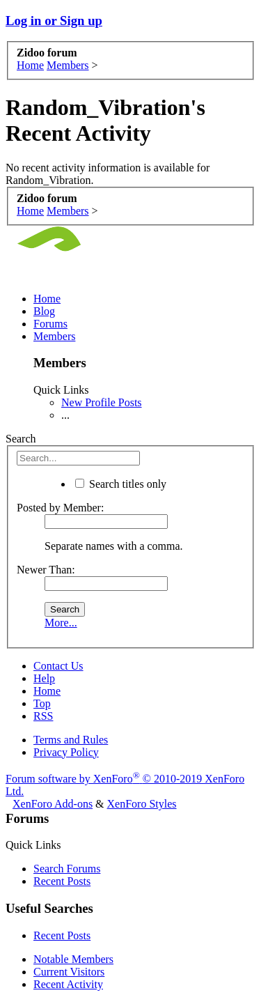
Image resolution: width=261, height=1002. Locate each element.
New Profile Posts (101, 402)
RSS (43, 716)
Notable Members (73, 959)
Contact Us (58, 666)
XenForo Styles (142, 804)
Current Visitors (68, 972)
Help (44, 678)
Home (47, 299)
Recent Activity (68, 984)
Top (42, 703)
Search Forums (66, 868)
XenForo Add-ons (53, 804)
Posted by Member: (60, 508)
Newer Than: (46, 570)
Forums (50, 324)
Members (54, 336)
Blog (44, 311)
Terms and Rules (70, 740)
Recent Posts (61, 881)
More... (61, 623)
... (65, 415)
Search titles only (120, 484)
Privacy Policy (66, 752)
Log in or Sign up (54, 20)
